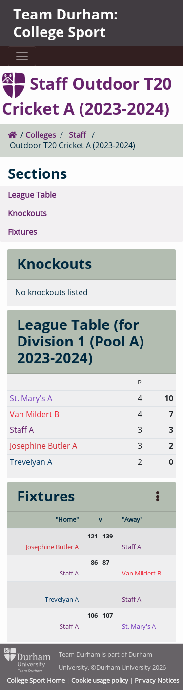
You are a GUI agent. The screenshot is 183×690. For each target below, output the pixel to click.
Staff (77, 135)
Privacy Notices (157, 680)
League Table (32, 195)
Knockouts (27, 213)
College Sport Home (36, 680)
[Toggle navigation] (22, 56)
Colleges (40, 135)
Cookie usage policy (99, 680)
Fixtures (22, 232)
